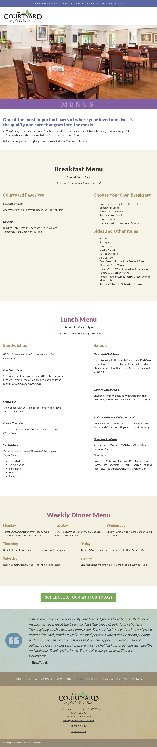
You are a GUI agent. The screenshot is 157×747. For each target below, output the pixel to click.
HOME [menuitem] (18, 679)
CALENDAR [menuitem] (92, 679)
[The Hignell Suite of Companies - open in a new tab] (78, 720)
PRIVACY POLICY (78, 726)
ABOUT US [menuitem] (108, 679)
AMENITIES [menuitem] (31, 679)
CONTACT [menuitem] (123, 679)
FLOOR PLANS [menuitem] (63, 679)
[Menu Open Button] (152, 16)
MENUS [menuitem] (79, 679)
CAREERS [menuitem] (137, 679)
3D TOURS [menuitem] (46, 679)
